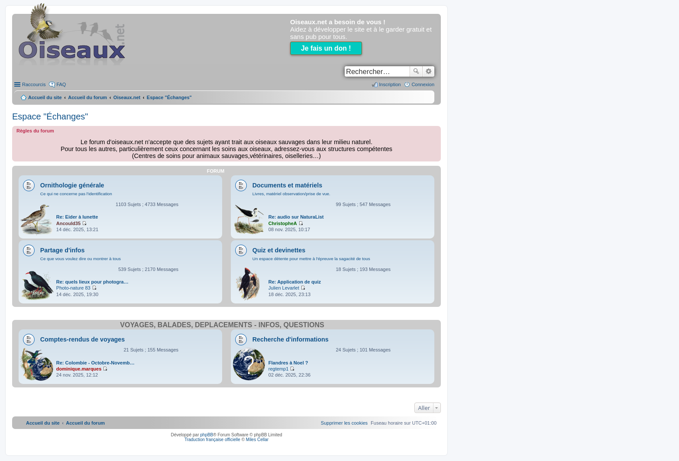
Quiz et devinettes (278, 250)
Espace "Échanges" (50, 116)
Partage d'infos (62, 250)
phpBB (206, 434)
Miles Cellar (257, 439)
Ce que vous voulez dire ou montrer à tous (80, 258)
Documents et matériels (287, 185)
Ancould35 (68, 223)
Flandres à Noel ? (288, 362)
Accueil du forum (87, 97)
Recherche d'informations (290, 339)
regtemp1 (278, 368)
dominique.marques (79, 368)
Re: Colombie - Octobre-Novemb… (95, 362)
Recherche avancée (428, 71)
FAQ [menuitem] (61, 84)
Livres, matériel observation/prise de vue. (291, 193)
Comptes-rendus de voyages (82, 339)
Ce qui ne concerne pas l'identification (76, 193)
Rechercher (416, 71)
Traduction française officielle (212, 439)
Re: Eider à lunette (77, 216)
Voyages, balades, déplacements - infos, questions (222, 325)
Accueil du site (45, 97)
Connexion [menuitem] (422, 84)
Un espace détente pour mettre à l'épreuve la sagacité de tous (311, 258)
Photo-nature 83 (73, 287)
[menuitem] (344, 423)
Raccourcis (33, 84)
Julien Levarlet (283, 287)
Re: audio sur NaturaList (296, 216)
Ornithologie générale (72, 185)
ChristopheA (282, 223)
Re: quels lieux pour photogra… (92, 281)
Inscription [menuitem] (390, 84)
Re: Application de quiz (294, 281)
